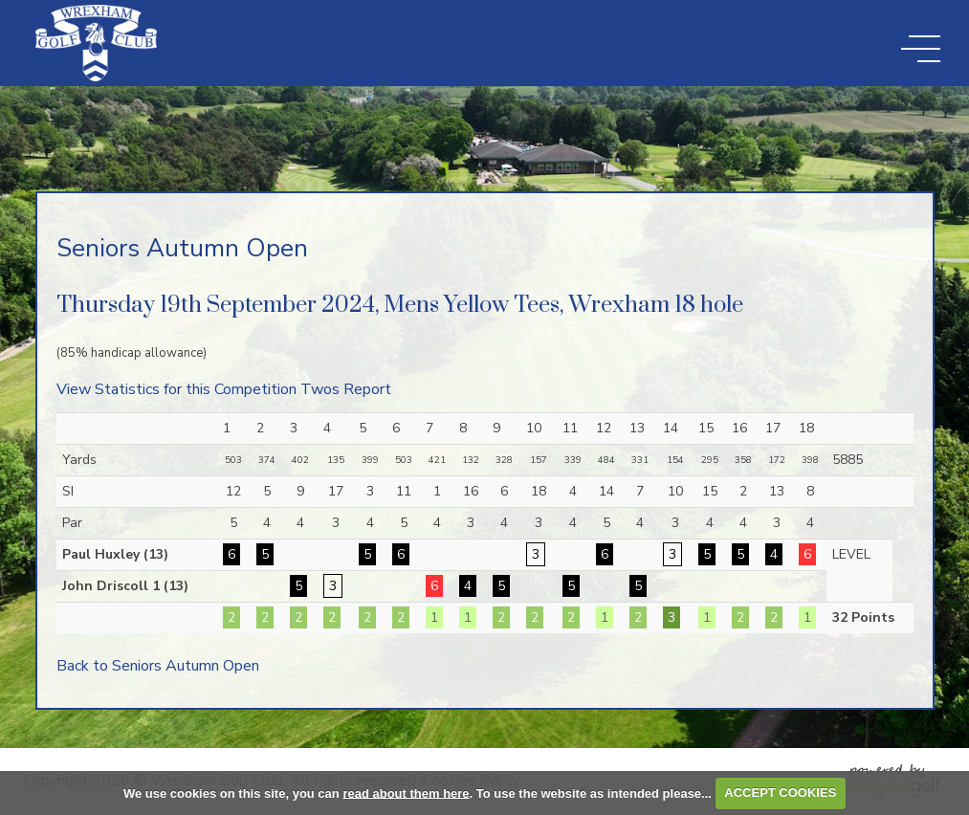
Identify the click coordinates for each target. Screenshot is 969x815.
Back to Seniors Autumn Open (157, 665)
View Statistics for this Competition (176, 389)
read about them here (405, 792)
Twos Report (345, 389)
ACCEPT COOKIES (780, 792)
